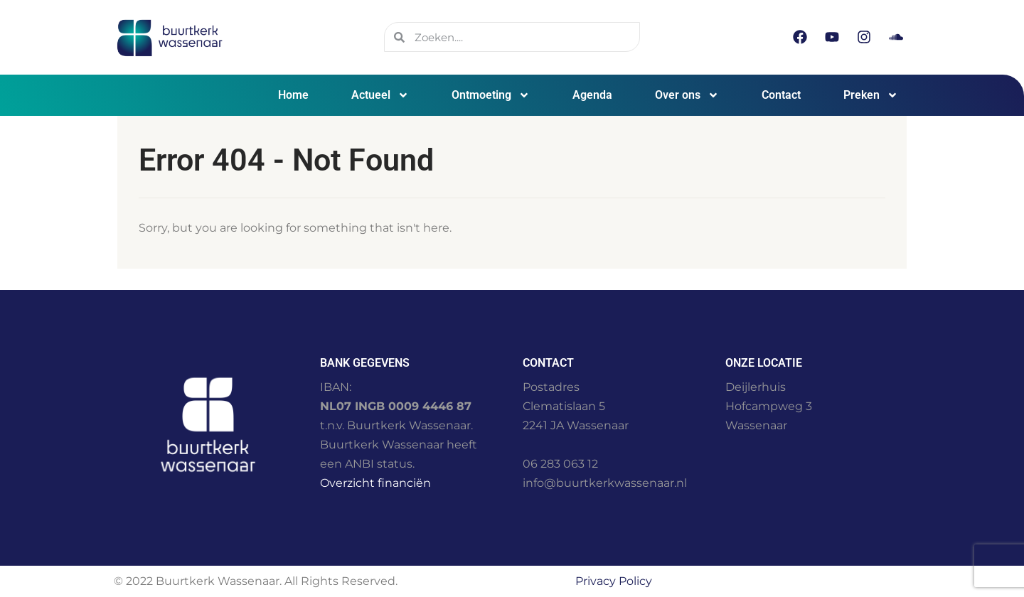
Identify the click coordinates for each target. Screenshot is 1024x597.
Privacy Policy (613, 581)
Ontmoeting (491, 95)
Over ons (687, 95)
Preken (870, 95)
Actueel (380, 95)
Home (293, 95)
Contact (781, 95)
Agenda (592, 95)
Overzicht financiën (375, 483)
